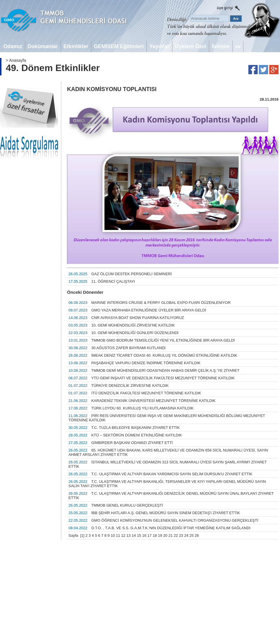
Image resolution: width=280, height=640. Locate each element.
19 (160, 535)
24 (186, 535)
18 (155, 535)
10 (113, 535)
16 (144, 535)
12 (123, 535)
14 (134, 535)
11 (118, 535)
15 (139, 535)
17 (149, 535)
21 (170, 535)
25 (191, 535)
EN (238, 47)
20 (165, 535)
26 (197, 535)
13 (129, 535)
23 (181, 535)
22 (176, 535)
